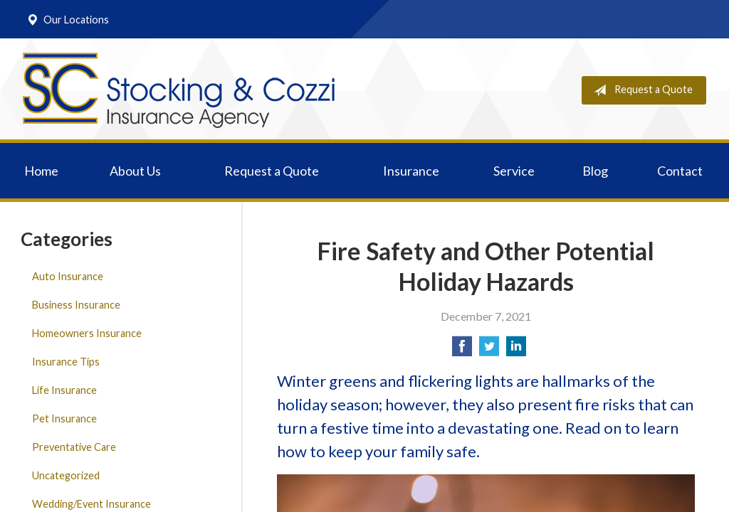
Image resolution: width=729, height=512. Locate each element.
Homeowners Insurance (87, 333)
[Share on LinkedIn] (516, 350)
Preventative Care (74, 447)
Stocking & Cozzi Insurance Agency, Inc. (179, 90)
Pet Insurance (64, 418)
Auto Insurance (67, 276)
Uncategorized (66, 475)
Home (41, 170)
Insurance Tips (66, 362)
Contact (680, 170)
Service (514, 170)
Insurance (411, 170)
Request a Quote (640, 90)
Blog (595, 170)
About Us (135, 170)
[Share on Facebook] (462, 350)
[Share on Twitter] (489, 350)
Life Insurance (64, 390)
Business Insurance (76, 305)
